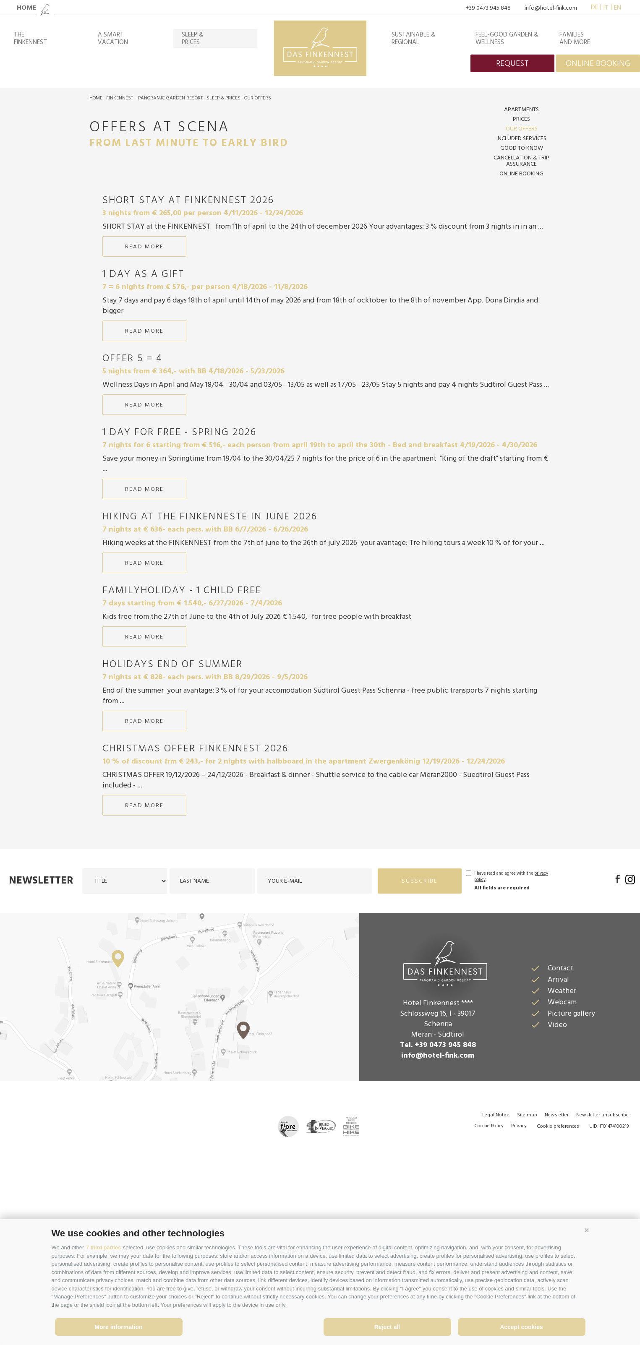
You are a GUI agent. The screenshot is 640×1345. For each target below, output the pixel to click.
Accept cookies (521, 1327)
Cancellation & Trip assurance (521, 161)
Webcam (562, 1141)
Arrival (558, 1119)
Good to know (521, 148)
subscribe (420, 1020)
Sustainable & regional (414, 38)
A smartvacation (113, 38)
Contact (560, 1107)
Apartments (521, 110)
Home (95, 98)
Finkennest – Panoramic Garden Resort (154, 98)
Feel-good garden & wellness (506, 38)
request (512, 63)
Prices (521, 119)
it (606, 8)
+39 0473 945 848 (488, 8)
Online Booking (521, 174)
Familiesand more (574, 38)
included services (521, 138)
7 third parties (104, 1247)
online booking (598, 63)
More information (118, 1327)
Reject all (387, 1327)
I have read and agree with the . (511, 1016)
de (594, 8)
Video (557, 1164)
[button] (587, 1230)
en (617, 8)
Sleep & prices (223, 98)
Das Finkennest (438, 1101)
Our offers (257, 98)
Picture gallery (571, 1153)
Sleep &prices (193, 38)
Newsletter (41, 1020)
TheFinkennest (30, 38)
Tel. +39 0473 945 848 (438, 1184)
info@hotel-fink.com (551, 8)
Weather (562, 1130)
